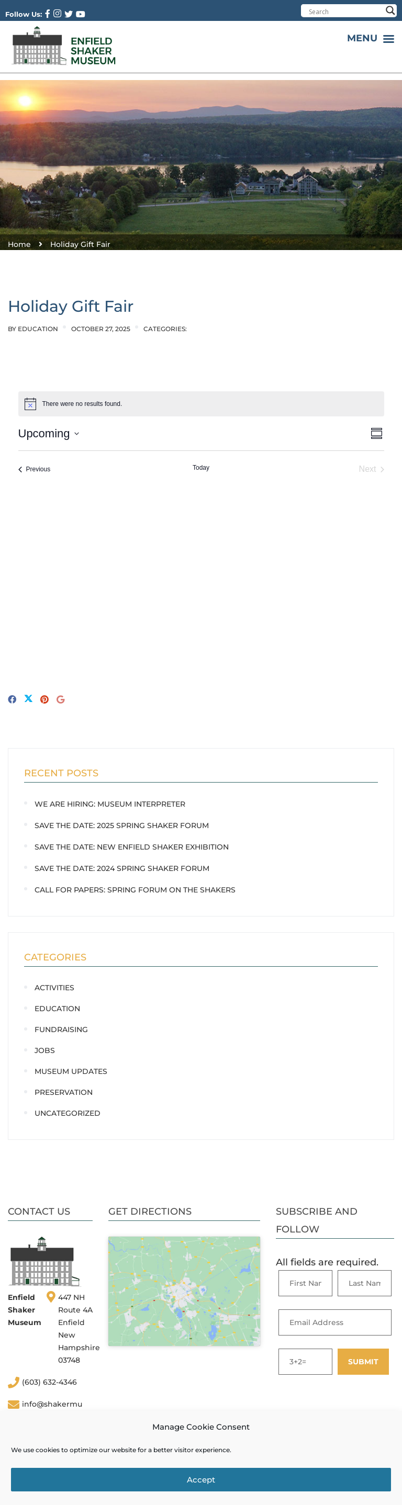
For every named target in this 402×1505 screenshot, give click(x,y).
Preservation (64, 1092)
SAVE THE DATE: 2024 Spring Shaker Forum (122, 868)
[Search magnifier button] (390, 10)
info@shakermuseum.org (52, 1409)
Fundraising (61, 1029)
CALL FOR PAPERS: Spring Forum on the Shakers (135, 890)
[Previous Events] (34, 469)
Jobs (45, 1050)
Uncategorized (67, 1113)
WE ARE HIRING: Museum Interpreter (110, 804)
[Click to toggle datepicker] (48, 433)
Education (38, 329)
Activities (54, 987)
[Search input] (345, 11)
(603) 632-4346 (49, 1382)
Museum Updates (71, 1071)
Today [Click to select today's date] (201, 467)
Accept (201, 1480)
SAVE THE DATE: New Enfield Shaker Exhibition (132, 847)
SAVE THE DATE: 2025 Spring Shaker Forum (122, 825)
